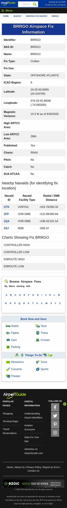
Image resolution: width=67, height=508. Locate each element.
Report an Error (51, 467)
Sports (42, 369)
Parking (13, 346)
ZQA (7, 221)
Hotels (12, 326)
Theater (13, 376)
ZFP (6, 214)
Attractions (15, 362)
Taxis (41, 326)
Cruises (43, 340)
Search (17, 16)
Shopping (8, 413)
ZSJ (6, 228)
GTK (7, 207)
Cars (11, 340)
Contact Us (33, 470)
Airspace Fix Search (36, 16)
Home (6, 16)
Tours (41, 362)
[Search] (34, 4)
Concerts (14, 369)
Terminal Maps (10, 421)
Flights (12, 332)
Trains (42, 332)
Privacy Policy (33, 467)
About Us (20, 467)
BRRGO (55, 16)
